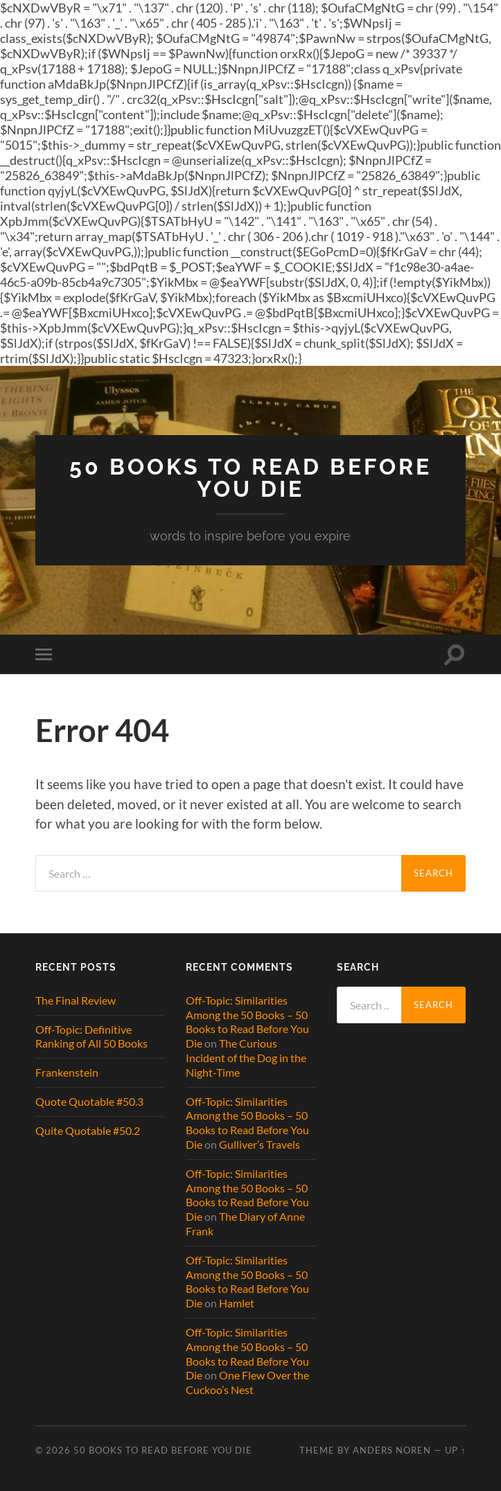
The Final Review (75, 1000)
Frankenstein (66, 1072)
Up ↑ (455, 1450)
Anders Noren (392, 1450)
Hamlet (236, 1302)
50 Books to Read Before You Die (250, 478)
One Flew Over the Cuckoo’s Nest (247, 1382)
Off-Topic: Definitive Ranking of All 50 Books (91, 1036)
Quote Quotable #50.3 (89, 1101)
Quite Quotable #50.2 (87, 1130)
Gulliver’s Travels (259, 1144)
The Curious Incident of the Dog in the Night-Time (246, 1057)
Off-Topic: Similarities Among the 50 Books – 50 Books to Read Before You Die (247, 1022)
